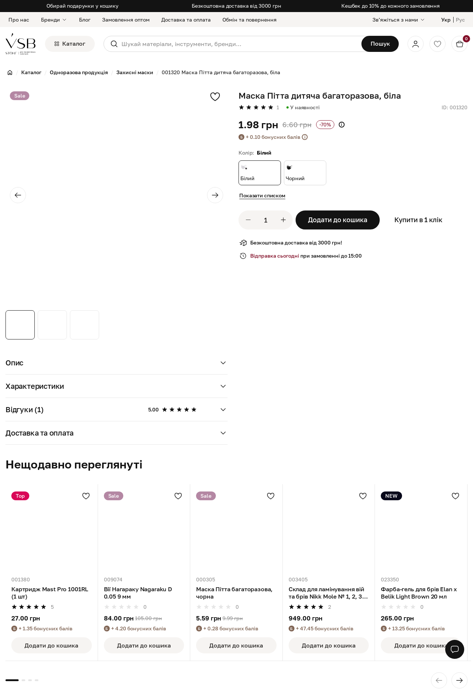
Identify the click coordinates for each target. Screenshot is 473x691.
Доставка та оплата (186, 19)
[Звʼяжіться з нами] (398, 19)
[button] (116, 363)
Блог (84, 19)
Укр (446, 19)
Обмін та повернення (249, 19)
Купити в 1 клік (418, 220)
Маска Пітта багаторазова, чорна (234, 593)
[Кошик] (459, 44)
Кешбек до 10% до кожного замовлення (390, 6)
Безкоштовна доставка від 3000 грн (236, 6)
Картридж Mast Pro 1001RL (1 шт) (49, 593)
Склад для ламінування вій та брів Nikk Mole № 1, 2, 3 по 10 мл (326, 593)
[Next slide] (215, 195)
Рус (460, 19)
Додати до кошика (337, 220)
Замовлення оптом (126, 19)
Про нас (18, 19)
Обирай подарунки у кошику (82, 6)
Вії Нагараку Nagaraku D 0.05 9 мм (138, 593)
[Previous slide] (18, 195)
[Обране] (437, 44)
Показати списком (262, 195)
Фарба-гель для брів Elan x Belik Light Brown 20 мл (419, 593)
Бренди (54, 19)
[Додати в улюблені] (86, 496)
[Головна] (9, 72)
